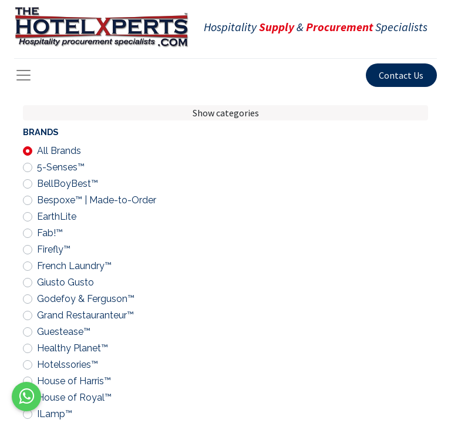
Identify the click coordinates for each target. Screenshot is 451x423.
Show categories (226, 113)
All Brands (59, 150)
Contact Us (401, 75)
